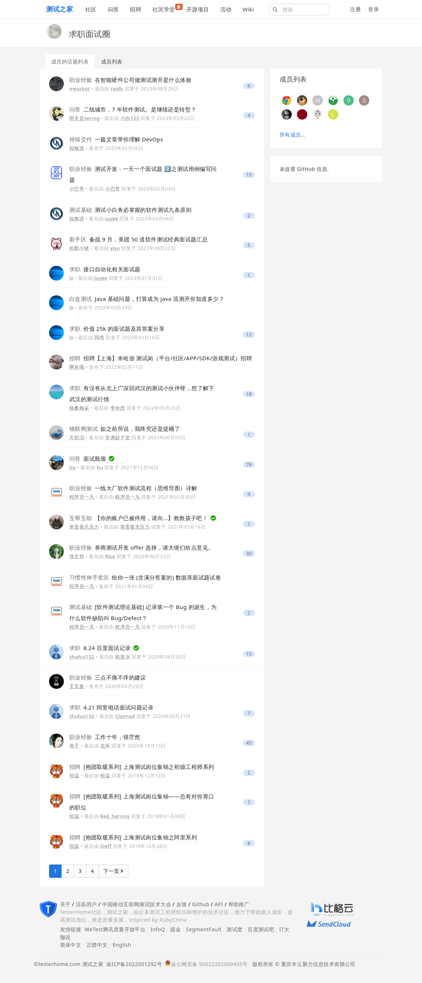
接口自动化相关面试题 (104, 269)
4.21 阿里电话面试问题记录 (111, 707)
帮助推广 (239, 904)
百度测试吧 (261, 929)
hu (100, 467)
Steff (105, 846)
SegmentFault (203, 929)
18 (249, 394)
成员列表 (111, 61)
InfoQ (158, 929)
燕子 (74, 745)
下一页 (113, 870)
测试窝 (234, 929)
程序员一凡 (81, 497)
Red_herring (114, 816)
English (122, 944)
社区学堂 (166, 8)
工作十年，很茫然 (104, 736)
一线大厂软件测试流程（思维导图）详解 (133, 488)
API (218, 904)
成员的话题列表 (70, 61)
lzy (72, 467)
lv (71, 278)
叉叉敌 (76, 686)
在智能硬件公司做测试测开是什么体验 (130, 79)
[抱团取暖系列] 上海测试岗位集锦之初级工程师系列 (141, 766)
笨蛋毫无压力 (84, 526)
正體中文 (97, 944)
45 (249, 743)
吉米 (105, 745)
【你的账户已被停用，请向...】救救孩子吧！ (139, 518)
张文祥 (76, 556)
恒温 (74, 775)
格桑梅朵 (79, 408)
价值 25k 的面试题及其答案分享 (117, 328)
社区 (91, 9)
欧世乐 (122, 656)
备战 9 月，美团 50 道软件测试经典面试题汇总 (138, 239)
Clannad (125, 716)
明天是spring (84, 118)
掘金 (175, 929)
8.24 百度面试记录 (100, 648)
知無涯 (76, 148)
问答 (113, 9)
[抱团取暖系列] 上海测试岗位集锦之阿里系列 (133, 837)
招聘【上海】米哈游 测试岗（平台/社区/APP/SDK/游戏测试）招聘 (160, 358)
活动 (226, 9)
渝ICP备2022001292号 (132, 963)
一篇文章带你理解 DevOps (116, 139)
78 (249, 464)
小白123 (130, 118)
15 (249, 175)
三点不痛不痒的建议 (107, 677)
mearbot (79, 88)
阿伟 (99, 337)
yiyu (115, 248)
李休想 (117, 408)
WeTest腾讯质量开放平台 (114, 929)
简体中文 (71, 944)
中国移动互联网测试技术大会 (136, 904)
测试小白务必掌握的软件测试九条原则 (130, 209)
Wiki (248, 9)
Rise (110, 556)
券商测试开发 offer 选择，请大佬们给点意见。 (141, 547)
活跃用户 (86, 904)
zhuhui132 (81, 656)
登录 (373, 9)
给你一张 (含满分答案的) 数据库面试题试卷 (145, 577)
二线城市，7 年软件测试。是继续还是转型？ (132, 109)
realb (117, 88)
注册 (355, 9)
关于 (65, 904)
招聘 (135, 9)
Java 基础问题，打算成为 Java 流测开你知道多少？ (146, 298)
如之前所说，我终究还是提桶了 (124, 428)
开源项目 (197, 9)
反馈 (181, 904)
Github (200, 904)
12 (249, 334)
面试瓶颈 (88, 458)
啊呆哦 (76, 367)
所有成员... (292, 134)
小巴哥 (76, 188)
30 (249, 553)
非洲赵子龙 (117, 437)
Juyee (111, 218)
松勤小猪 (79, 248)
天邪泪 (76, 437)
